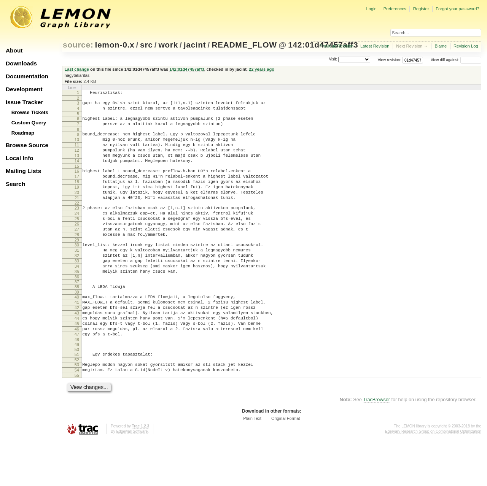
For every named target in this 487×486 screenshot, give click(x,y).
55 (77, 422)
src (146, 44)
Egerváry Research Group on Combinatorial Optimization (433, 478)
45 (77, 363)
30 (77, 271)
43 (77, 350)
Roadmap (23, 133)
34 (77, 297)
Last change (77, 69)
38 (77, 320)
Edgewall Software (132, 478)
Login (371, 8)
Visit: (333, 59)
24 (77, 234)
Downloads (21, 63)
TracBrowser (376, 446)
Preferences (395, 8)
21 (77, 216)
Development (24, 89)
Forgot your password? (457, 8)
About (14, 50)
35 (77, 303)
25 (77, 240)
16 (77, 183)
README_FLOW (244, 44)
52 (77, 404)
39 (77, 326)
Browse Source (27, 145)
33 (77, 290)
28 (77, 259)
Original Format (285, 465)
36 (77, 310)
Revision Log (466, 46)
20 (77, 209)
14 (77, 172)
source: (78, 44)
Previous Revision (337, 46)
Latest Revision (375, 46)
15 (77, 178)
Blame (440, 46)
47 (77, 376)
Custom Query (28, 122)
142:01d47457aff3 (186, 69)
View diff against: (456, 60)
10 (77, 146)
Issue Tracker (24, 102)
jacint (195, 44)
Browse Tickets (29, 112)
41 (77, 337)
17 (77, 190)
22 (77, 222)
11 (77, 153)
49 (77, 388)
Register (421, 8)
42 (77, 344)
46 (77, 370)
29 (77, 266)
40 (77, 331)
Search (15, 184)
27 (77, 253)
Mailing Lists (23, 171)
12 (77, 159)
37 (77, 315)
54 (77, 415)
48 (77, 383)
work (168, 44)
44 (77, 357)
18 (77, 196)
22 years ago (261, 69)
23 (77, 227)
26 (77, 247)
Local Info (19, 158)
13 (77, 166)
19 (77, 203)
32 (77, 284)
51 (77, 397)
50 (77, 393)
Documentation (27, 76)
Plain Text (252, 465)
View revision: (389, 60)
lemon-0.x (115, 44)
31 (77, 277)
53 (77, 409)
